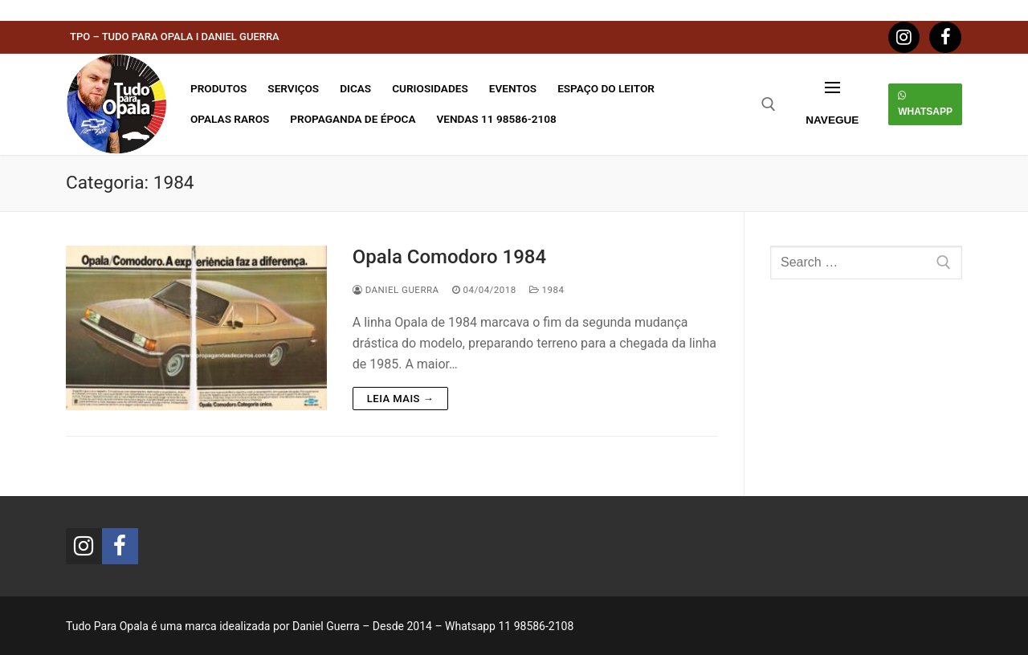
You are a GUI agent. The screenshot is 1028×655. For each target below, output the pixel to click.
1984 (547, 289)
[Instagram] (904, 38)
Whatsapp (925, 103)
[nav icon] (832, 103)
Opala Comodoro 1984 (449, 257)
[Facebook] (945, 38)
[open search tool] (768, 104)
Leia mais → (400, 399)
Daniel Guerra (396, 289)
